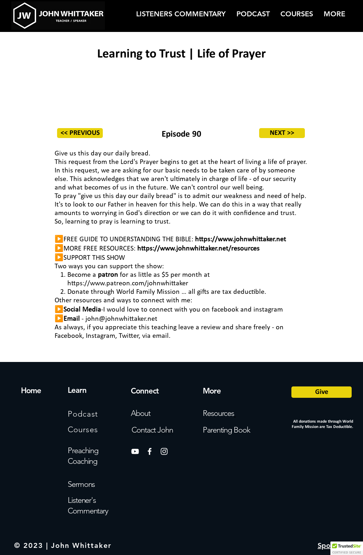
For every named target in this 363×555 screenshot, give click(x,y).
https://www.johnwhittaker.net (240, 239)
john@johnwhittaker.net (121, 319)
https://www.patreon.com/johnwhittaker (127, 283)
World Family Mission (148, 292)
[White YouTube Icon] (135, 451)
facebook (225, 309)
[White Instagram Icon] (164, 451)
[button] (346, 548)
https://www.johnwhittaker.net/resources (198, 248)
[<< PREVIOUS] (80, 133)
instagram (268, 309)
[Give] (321, 392)
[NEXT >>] (282, 133)
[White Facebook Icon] (149, 451)
